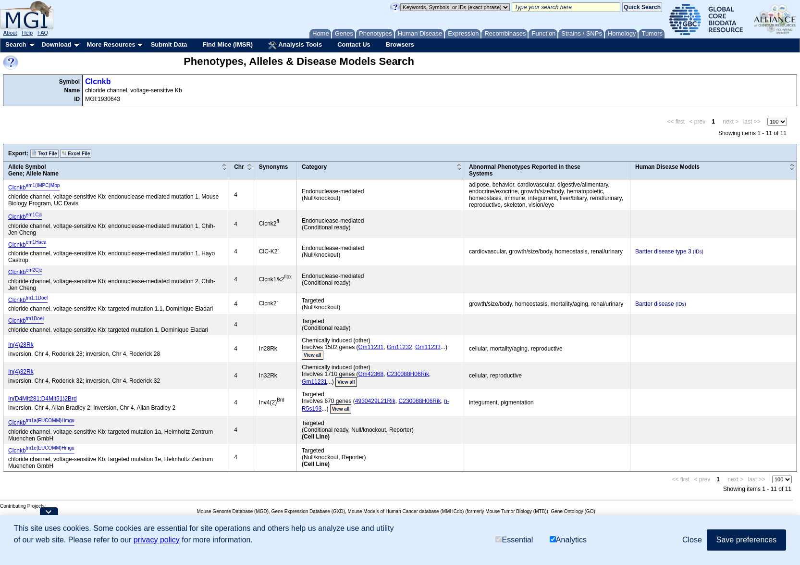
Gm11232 (399, 347)
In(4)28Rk (21, 344)
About (10, 33)
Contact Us (353, 44)
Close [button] (692, 540)
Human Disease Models (667, 166)
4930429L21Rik (375, 401)
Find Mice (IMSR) (227, 44)
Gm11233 (428, 347)
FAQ (42, 33)
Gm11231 (371, 347)
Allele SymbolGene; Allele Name (33, 170)
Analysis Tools (295, 45)
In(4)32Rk (21, 371)
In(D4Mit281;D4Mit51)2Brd (42, 398)
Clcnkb (98, 81)
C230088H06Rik (408, 374)
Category (314, 166)
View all (312, 355)
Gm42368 (371, 374)
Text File (44, 153)
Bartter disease (654, 304)
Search (15, 44)
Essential (514, 540)
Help (27, 33)
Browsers (400, 44)
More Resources (110, 44)
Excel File (76, 153)
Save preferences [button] (746, 540)
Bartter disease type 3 (663, 251)
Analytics (568, 540)
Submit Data (169, 44)
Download (56, 44)
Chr (239, 166)
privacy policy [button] (157, 540)
